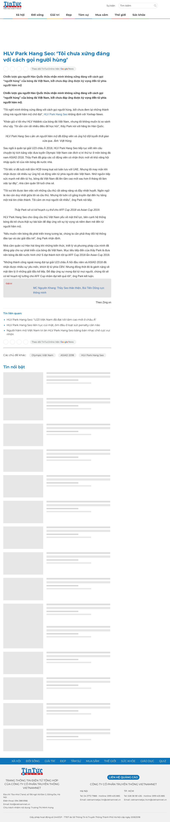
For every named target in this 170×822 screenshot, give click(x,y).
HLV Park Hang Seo (56, 114)
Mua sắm (101, 14)
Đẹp (69, 14)
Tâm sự (83, 14)
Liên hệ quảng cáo (123, 777)
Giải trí (54, 14)
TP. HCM (129, 790)
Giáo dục (147, 761)
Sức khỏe (138, 14)
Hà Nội (84, 790)
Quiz (162, 761)
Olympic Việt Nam (42, 355)
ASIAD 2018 (67, 355)
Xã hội (20, 14)
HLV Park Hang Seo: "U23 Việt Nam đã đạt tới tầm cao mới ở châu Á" (51, 319)
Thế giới (120, 14)
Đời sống (37, 14)
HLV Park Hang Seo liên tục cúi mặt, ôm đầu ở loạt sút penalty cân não (53, 325)
